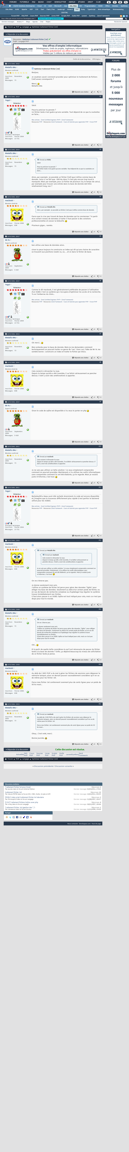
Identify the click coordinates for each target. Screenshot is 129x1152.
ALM (50, 6)
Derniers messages (8, 21)
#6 (100, 281)
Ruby (83, 9)
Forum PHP (15, 16)
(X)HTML (64, 13)
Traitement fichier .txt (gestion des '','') (20, 808)
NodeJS (70, 9)
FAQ (33, 2)
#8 (100, 362)
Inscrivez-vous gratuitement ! (50, 18)
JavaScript (61, 9)
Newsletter (60, 2)
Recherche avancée (120, 21)
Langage (25, 27)
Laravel (84, 16)
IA (45, 6)
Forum (10, 27)
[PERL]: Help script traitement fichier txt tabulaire (24, 797)
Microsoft (57, 6)
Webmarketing (118, 9)
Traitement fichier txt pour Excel (17, 787)
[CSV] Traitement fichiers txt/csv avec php (21, 802)
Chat (48, 2)
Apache (24, 9)
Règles (48, 21)
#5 (100, 236)
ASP (31, 9)
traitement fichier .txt (13, 792)
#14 (100, 664)
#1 (100, 63)
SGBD (100, 6)
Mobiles (115, 6)
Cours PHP (34, 16)
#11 (100, 487)
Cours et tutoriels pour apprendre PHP (76, 122)
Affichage (95, 59)
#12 (100, 540)
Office (107, 6)
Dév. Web (73, 6)
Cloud (39, 6)
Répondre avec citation (80, 92)
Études (81, 2)
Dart (42, 9)
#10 (100, 446)
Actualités (20, 755)
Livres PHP (55, 16)
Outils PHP (76, 16)
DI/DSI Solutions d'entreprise (24, 6)
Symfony (92, 16)
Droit (90, 2)
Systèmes (124, 6)
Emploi (71, 2)
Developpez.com (85, 824)
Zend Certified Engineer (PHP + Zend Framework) (57, 120)
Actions (19, 21)
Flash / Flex (51, 9)
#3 (100, 149)
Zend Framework (103, 16)
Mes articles (36, 120)
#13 (100, 609)
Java (65, 6)
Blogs (41, 2)
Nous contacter (72, 824)
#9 (100, 402)
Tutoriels (24, 2)
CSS (36, 9)
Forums (13, 2)
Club (98, 2)
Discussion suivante (63, 766)
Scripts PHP (65, 16)
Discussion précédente (43, 766)
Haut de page (96, 824)
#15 (100, 704)
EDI (80, 6)
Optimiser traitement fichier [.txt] (35, 39)
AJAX (17, 9)
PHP (76, 9)
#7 (100, 334)
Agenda (34, 21)
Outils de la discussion (81, 59)
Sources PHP (44, 16)
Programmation (90, 6)
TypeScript (91, 9)
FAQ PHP (24, 16)
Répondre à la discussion (17, 34)
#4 (100, 197)
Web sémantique (104, 9)
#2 (100, 96)
